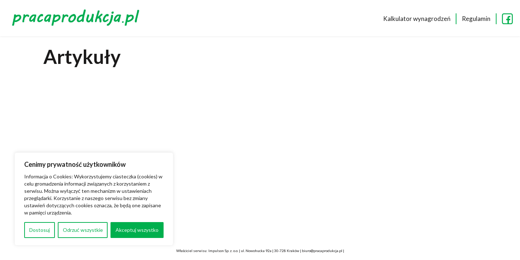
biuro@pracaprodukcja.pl (322, 250)
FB (507, 19)
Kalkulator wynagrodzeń (416, 18)
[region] (93, 199)
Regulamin (476, 18)
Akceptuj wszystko (137, 230)
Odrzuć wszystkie (83, 230)
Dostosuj (39, 230)
